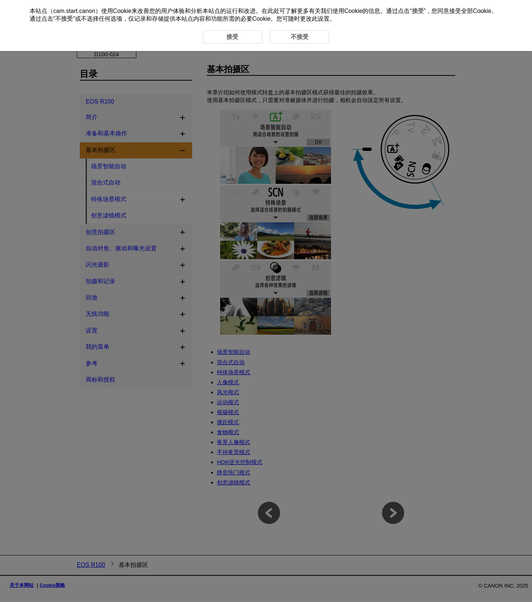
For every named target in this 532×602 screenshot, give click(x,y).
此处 (273, 11)
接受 (418, 11)
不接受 (64, 19)
